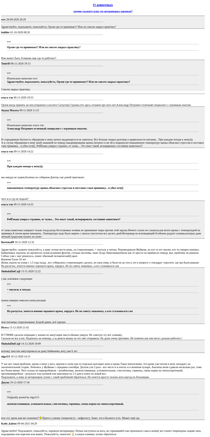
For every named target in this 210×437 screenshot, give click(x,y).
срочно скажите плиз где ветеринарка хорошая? (103, 11)
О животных (103, 5)
